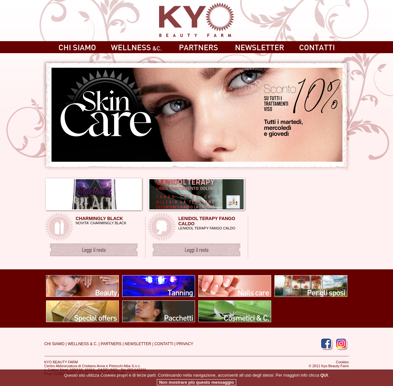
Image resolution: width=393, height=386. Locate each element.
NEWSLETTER (138, 344)
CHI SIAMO (54, 344)
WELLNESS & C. (83, 344)
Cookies (342, 362)
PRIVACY (185, 344)
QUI (324, 380)
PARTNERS (111, 344)
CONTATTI (164, 344)
